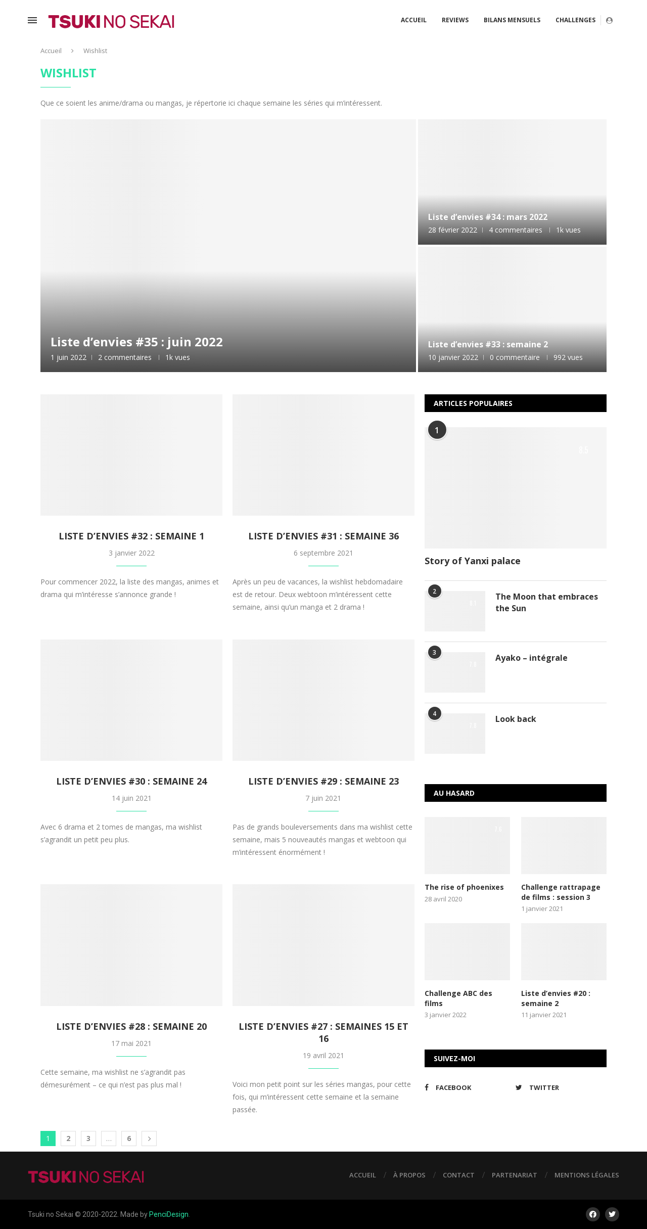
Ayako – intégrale (531, 657)
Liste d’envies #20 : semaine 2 (555, 998)
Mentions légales (586, 1174)
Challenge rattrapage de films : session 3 (560, 892)
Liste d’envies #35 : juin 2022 (137, 341)
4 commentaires (515, 230)
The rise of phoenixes (464, 887)
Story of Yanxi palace (473, 561)
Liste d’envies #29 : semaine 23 (323, 781)
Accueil (414, 20)
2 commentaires (125, 357)
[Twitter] (558, 1087)
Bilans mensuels (512, 20)
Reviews (455, 20)
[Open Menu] (32, 20)
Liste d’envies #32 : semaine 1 (131, 536)
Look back (515, 718)
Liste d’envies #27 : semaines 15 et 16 (323, 1032)
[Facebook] (467, 1087)
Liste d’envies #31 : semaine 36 (323, 536)
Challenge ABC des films (458, 998)
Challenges (575, 20)
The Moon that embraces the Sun (546, 602)
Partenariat (514, 1174)
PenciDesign (169, 1214)
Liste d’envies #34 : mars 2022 (487, 216)
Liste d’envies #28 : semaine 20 (131, 1026)
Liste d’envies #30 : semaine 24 (131, 781)
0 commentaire (515, 357)
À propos (409, 1174)
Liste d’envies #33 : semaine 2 (488, 344)
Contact (459, 1174)
